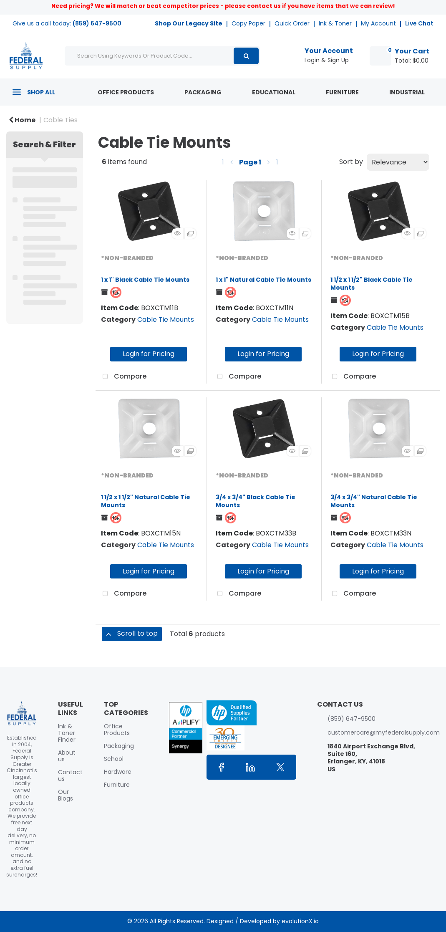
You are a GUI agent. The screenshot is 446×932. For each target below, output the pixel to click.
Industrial (407, 92)
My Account (378, 23)
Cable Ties (60, 120)
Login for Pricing (148, 354)
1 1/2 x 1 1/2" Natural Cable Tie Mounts (145, 501)
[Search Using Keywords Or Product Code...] (162, 56)
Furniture (342, 92)
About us (67, 756)
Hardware (117, 771)
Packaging (203, 92)
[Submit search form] (246, 56)
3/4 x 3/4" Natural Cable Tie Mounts (373, 501)
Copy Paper (248, 23)
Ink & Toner (335, 23)
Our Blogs (65, 795)
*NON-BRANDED (127, 258)
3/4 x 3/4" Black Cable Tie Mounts (255, 501)
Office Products (126, 92)
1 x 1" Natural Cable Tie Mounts (263, 279)
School (113, 758)
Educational (273, 92)
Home (22, 120)
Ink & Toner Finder (67, 733)
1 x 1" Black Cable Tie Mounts (145, 279)
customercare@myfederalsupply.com (384, 732)
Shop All (41, 92)
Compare (122, 377)
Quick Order (292, 23)
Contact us (70, 775)
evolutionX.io (300, 921)
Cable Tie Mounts (165, 319)
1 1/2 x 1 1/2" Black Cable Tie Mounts (371, 283)
